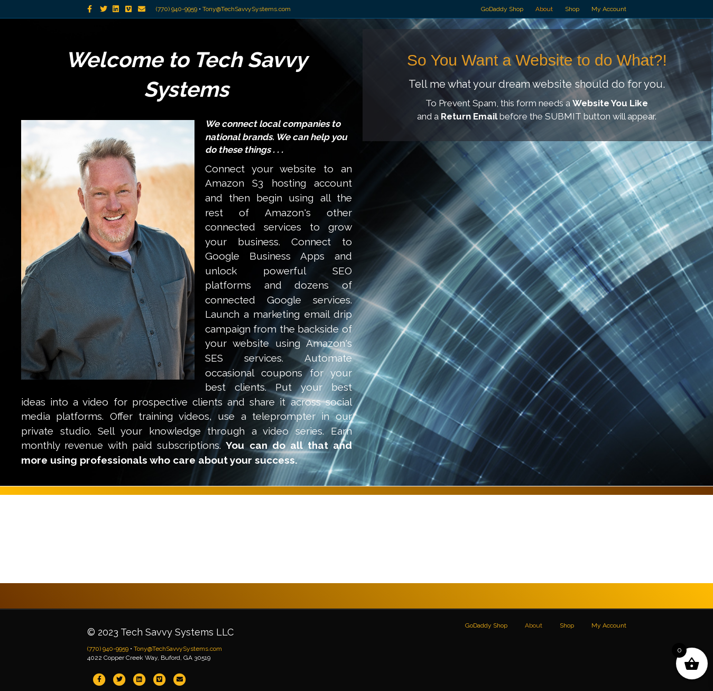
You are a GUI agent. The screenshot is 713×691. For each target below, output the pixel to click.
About (544, 9)
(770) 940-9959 (176, 9)
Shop (572, 9)
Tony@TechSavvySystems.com (246, 9)
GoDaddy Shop (502, 9)
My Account (608, 9)
